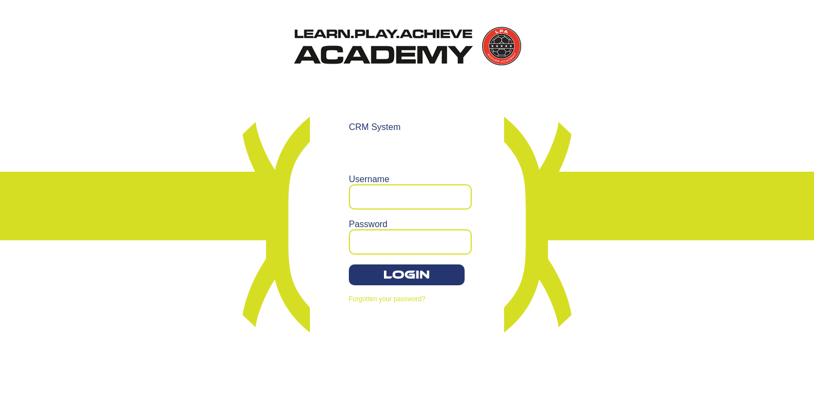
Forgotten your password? (387, 299)
